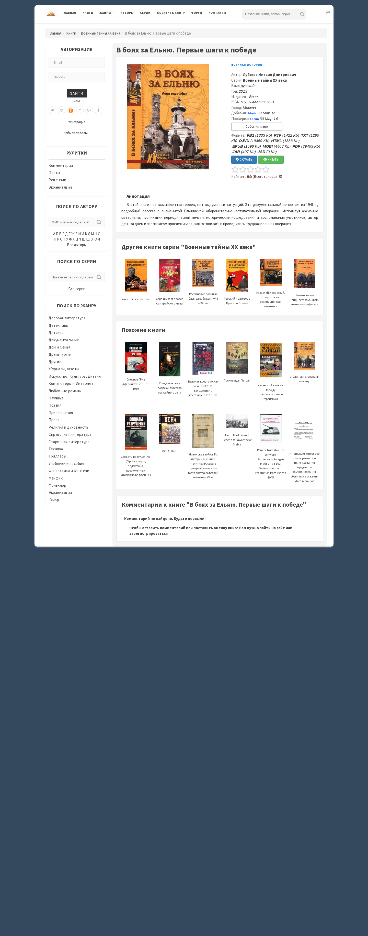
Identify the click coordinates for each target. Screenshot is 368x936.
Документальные (64, 340)
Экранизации (60, 187)
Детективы (59, 325)
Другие (55, 361)
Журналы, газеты (64, 368)
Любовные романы (65, 390)
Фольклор (57, 485)
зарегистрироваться (148, 533)
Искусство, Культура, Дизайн (75, 376)
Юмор (54, 499)
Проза (54, 419)
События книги (257, 126)
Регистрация (76, 122)
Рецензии (57, 179)
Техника (56, 449)
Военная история (246, 65)
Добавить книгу (171, 13)
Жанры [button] (105, 13)
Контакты (217, 13)
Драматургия (60, 354)
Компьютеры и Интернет (71, 383)
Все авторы (76, 244)
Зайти (76, 93)
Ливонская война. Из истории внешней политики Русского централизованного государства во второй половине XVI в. (203, 454)
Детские (56, 332)
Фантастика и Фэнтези (69, 470)
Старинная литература (69, 441)
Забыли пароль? (76, 133)
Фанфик (56, 478)
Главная (69, 13)
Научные (56, 398)
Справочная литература (70, 434)
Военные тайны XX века (100, 33)
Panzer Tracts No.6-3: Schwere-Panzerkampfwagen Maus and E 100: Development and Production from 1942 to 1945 (270, 452)
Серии (145, 13)
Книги (88, 13)
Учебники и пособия (66, 463)
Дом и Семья (60, 347)
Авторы (127, 13)
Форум (196, 13)
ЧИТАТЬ (271, 159)
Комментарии (61, 165)
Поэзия (55, 405)
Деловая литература (67, 317)
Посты (54, 172)
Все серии (76, 288)
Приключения (61, 412)
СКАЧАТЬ (244, 159)
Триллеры (57, 456)
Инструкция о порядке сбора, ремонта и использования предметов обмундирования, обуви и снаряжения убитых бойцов (304, 455)
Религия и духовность (68, 427)
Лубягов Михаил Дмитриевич (269, 74)
